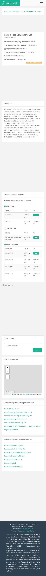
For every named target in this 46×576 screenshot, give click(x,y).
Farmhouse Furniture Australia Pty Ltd (18, 412)
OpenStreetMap (29, 394)
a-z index (16, 11)
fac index (38, 11)
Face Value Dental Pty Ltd (13, 445)
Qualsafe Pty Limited (11, 409)
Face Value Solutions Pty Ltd (14, 449)
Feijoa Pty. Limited (11, 430)
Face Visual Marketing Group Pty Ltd (17, 452)
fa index (30, 11)
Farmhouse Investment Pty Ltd (15, 419)
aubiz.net (7, 11)
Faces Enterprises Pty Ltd (13, 466)
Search (37, 350)
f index (23, 11)
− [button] (7, 371)
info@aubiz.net (27, 529)
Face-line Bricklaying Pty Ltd (14, 456)
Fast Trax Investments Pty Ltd (15, 423)
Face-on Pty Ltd (10, 463)
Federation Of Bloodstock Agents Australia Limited (22, 426)
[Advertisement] (23, 23)
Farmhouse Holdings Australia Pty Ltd (18, 416)
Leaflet (14, 394)
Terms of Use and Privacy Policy (23, 531)
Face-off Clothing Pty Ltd (13, 459)
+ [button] (7, 368)
